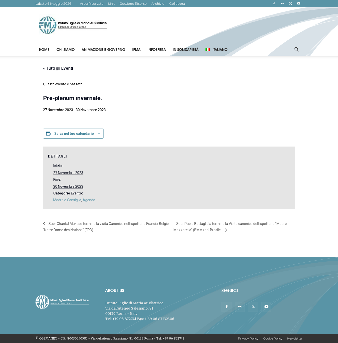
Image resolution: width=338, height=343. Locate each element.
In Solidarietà (185, 49)
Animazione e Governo (103, 49)
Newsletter (294, 338)
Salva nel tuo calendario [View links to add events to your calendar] (74, 134)
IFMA (136, 49)
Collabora (177, 3)
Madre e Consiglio (67, 200)
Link (111, 3)
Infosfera (157, 49)
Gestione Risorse (133, 3)
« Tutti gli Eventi (58, 68)
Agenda (89, 200)
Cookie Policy (272, 338)
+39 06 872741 (124, 319)
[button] (296, 50)
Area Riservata (92, 3)
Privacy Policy (248, 338)
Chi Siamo (65, 49)
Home (44, 49)
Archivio (158, 3)
